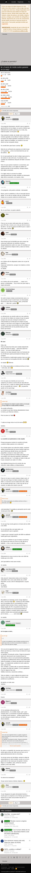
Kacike (5, 844)
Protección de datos (20, 867)
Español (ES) (5, 864)
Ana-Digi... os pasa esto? (12, 814)
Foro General (12, 824)
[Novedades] (25, 1)
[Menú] (2, 2)
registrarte (5, 24)
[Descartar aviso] (28, 6)
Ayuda (12, 868)
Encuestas (12, 815)
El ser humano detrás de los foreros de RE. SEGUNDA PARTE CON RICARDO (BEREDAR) (17, 832)
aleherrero (6, 851)
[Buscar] (29, 1)
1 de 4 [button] (10, 113)
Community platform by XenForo (13, 871)
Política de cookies (5, 868)
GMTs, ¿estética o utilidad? (12, 849)
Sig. (17, 113)
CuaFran (6, 824)
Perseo (5, 835)
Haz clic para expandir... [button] (15, 745)
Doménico (6, 815)
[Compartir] (27, 124)
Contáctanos (4, 867)
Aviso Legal (11, 867)
